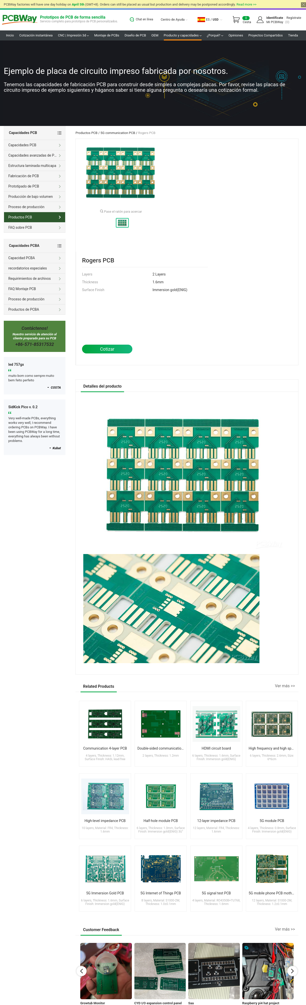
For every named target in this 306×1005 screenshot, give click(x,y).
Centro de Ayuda (174, 19)
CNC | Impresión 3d (73, 35)
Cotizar (107, 349)
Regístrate (293, 18)
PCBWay (19, 20)
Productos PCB (86, 133)
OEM (155, 35)
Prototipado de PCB (34, 187)
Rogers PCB (147, 133)
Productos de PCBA (34, 310)
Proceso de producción (34, 207)
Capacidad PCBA (34, 258)
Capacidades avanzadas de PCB (34, 156)
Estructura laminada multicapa (34, 166)
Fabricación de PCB (34, 176)
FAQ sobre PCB (34, 228)
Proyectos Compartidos (265, 35)
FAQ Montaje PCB (34, 289)
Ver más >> (285, 685)
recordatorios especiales (34, 268)
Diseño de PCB (135, 35)
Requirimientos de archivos (34, 279)
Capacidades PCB (34, 145)
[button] (81, 971)
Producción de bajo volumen (34, 197)
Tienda (293, 35)
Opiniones (235, 35)
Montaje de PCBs (106, 35)
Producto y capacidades (183, 35)
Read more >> (246, 4)
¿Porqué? (215, 35)
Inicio (10, 35)
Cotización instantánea (36, 35)
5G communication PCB (117, 133)
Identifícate (274, 18)
